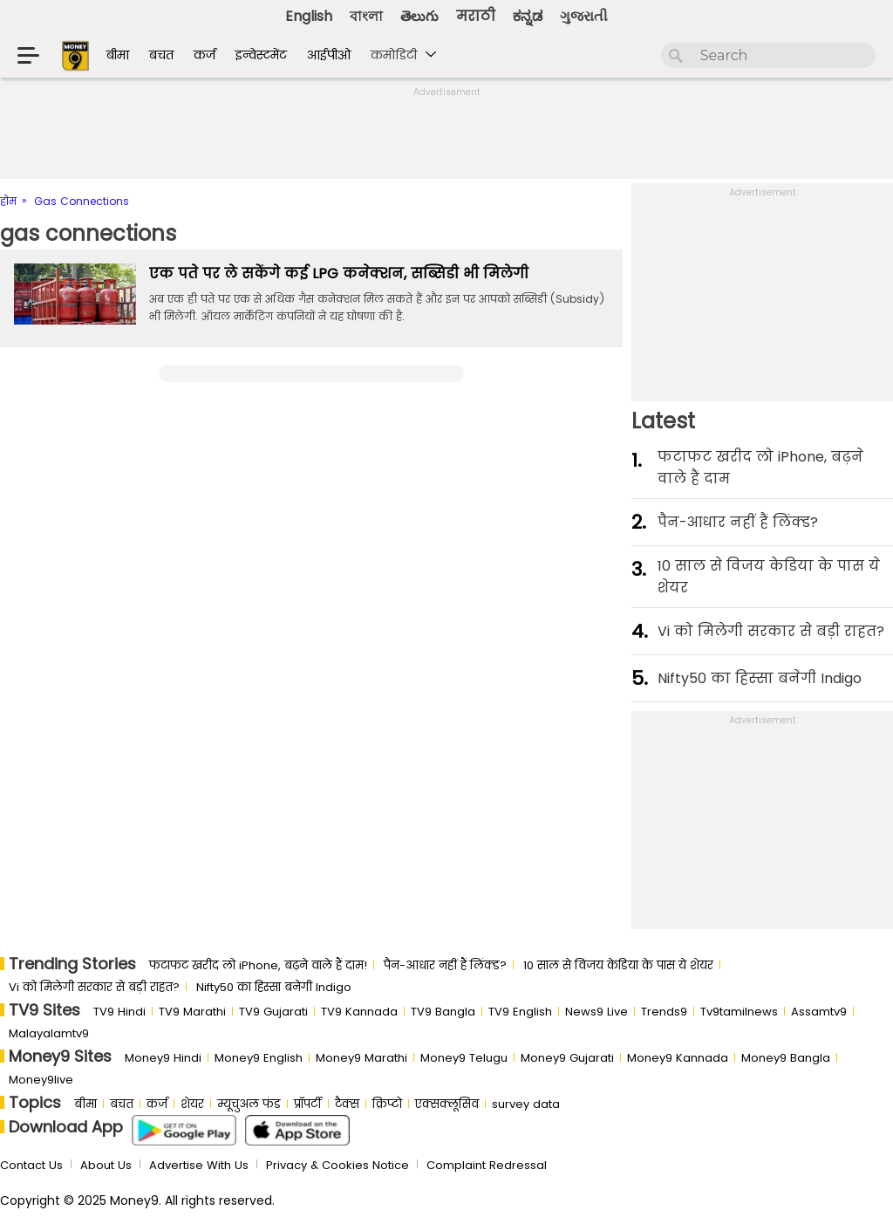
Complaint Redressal (486, 1165)
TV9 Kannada (359, 1011)
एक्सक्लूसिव (447, 1104)
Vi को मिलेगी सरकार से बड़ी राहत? (771, 631)
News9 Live (596, 1011)
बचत (161, 55)
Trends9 (664, 1011)
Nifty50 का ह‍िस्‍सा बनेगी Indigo (760, 678)
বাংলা (366, 16)
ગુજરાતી (584, 16)
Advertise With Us (199, 1165)
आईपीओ (329, 55)
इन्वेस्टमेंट (261, 55)
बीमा (117, 55)
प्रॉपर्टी (308, 1104)
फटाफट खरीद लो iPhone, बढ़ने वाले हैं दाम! (258, 965)
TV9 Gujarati (273, 1011)
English (308, 16)
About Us (106, 1165)
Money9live (41, 1079)
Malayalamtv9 (49, 1033)
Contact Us (31, 1165)
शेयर (192, 1104)
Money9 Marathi (361, 1058)
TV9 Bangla (443, 1011)
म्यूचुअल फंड (249, 1104)
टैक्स (347, 1104)
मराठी (475, 16)
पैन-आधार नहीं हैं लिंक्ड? (738, 522)
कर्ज (204, 55)
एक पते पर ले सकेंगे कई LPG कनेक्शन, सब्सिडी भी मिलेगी (338, 273)
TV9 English (520, 1011)
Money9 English (259, 1058)
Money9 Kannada (677, 1058)
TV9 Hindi (119, 1011)
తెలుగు (419, 16)
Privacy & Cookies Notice (337, 1165)
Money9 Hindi (163, 1058)
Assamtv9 (819, 1011)
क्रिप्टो (387, 1104)
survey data (526, 1104)
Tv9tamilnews (739, 1011)
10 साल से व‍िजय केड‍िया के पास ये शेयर (769, 577)
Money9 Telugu (464, 1058)
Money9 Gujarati (567, 1058)
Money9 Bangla (785, 1058)
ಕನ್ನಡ (527, 16)
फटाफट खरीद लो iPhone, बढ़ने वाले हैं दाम (760, 468)
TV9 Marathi (192, 1011)
